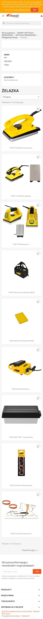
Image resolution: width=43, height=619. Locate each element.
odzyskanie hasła (22, 10)
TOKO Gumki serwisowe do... (21, 533)
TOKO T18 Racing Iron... (22, 244)
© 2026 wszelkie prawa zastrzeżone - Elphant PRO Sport (21, 612)
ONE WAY (8, 61)
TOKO (6, 65)
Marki (6, 55)
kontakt (36, 2)
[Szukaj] (21, 23)
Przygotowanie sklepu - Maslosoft (16, 616)
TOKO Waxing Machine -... (21, 389)
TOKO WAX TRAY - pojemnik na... (21, 437)
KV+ (5, 58)
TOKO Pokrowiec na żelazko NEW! (21, 292)
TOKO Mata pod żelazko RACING (21, 341)
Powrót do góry (30, 550)
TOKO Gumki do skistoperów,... (22, 485)
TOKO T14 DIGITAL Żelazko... (21, 196)
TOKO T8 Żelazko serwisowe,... (21, 148)
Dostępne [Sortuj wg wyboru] (21, 97)
